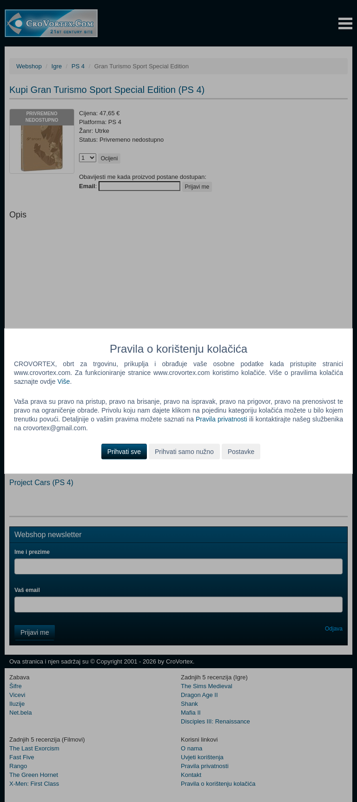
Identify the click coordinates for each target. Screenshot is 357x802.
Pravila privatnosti (221, 419)
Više (63, 381)
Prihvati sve (124, 451)
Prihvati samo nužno (184, 451)
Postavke (241, 451)
